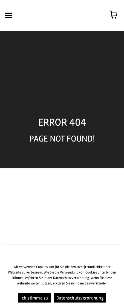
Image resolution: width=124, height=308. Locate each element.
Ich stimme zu (34, 298)
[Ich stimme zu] (117, 284)
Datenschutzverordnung (79, 298)
